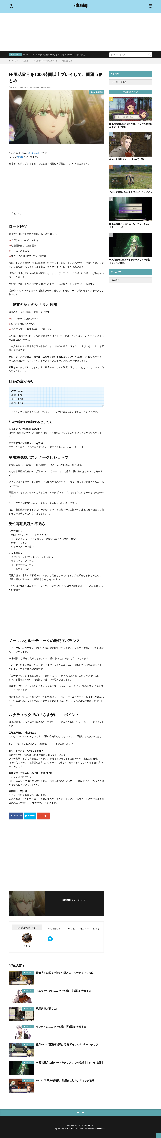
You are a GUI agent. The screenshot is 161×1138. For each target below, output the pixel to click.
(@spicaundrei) (35, 153)
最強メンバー (28, 54)
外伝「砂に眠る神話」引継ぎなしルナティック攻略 (65, 972)
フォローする (74, 904)
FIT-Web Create (75, 1129)
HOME (13, 61)
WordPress (100, 1129)
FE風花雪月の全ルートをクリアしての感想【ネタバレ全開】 (70, 1062)
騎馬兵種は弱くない (47, 1008)
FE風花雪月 (24, 61)
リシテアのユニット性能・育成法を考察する (61, 1026)
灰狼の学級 (80, 54)
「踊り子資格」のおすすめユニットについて (130, 191)
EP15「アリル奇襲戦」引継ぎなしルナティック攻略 (65, 1080)
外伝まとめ (54, 54)
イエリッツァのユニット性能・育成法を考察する (63, 990)
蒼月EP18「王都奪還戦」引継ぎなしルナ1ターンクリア (67, 1044)
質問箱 (20, 157)
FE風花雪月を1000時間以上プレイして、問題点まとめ (52, 61)
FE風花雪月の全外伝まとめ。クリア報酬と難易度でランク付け (130, 125)
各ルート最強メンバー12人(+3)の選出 (127, 159)
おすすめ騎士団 (67, 54)
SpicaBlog (81, 6)
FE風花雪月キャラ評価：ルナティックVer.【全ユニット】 (129, 225)
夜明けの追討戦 (42, 54)
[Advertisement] (80, 32)
